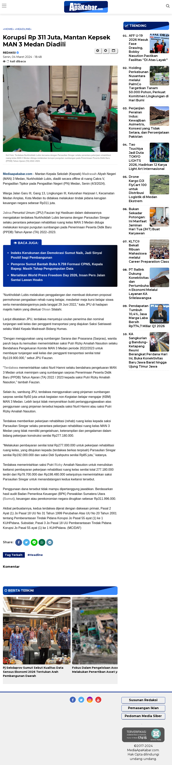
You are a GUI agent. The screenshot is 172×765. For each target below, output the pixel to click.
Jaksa (7, 212)
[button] (114, 50)
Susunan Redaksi (143, 700)
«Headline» (23, 28)
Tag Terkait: (14, 555)
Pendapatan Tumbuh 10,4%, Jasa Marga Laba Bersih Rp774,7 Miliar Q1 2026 (147, 316)
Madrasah (89, 174)
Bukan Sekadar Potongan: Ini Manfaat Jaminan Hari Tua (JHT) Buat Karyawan (144, 221)
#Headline (35, 555)
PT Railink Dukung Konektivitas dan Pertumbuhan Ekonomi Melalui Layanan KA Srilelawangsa (143, 284)
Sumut (9, 498)
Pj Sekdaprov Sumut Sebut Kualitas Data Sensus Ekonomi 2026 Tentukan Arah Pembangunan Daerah (33, 672)
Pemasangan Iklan (143, 708)
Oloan (46, 309)
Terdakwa (11, 367)
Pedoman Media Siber (143, 716)
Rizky (58, 464)
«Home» (8, 28)
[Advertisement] (147, 400)
